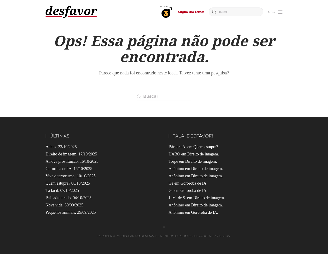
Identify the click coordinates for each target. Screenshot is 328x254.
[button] (275, 11)
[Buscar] (236, 12)
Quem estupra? (58, 183)
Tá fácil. (52, 190)
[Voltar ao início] (71, 12)
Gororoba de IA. (59, 168)
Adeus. (51, 147)
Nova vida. (55, 205)
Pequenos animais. (61, 212)
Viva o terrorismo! (61, 176)
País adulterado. (59, 198)
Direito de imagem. (61, 154)
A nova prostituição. (62, 161)
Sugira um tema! (191, 12)
